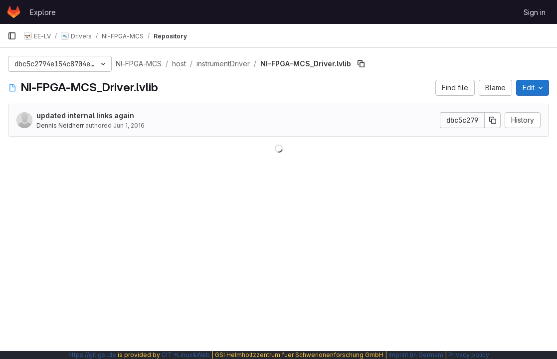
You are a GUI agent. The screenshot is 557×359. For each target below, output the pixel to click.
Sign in (535, 12)
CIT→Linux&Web (186, 355)
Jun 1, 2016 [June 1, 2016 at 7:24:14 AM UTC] (129, 125)
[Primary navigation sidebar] (12, 36)
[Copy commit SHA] (493, 120)
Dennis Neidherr (60, 125)
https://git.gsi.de (92, 355)
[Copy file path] (361, 64)
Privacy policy (468, 355)
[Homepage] (13, 12)
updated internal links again (85, 115)
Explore (43, 12)
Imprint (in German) (415, 355)
